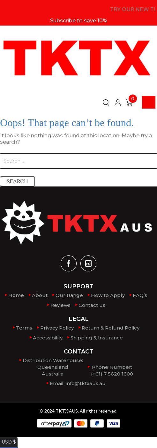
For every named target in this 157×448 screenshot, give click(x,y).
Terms (24, 327)
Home (16, 295)
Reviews (60, 305)
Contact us (91, 305)
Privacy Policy (57, 327)
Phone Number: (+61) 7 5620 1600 (112, 368)
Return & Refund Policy (110, 327)
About (40, 295)
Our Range (69, 295)
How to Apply (108, 295)
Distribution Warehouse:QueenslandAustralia (53, 365)
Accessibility (48, 337)
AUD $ (8, 444)
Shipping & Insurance (97, 337)
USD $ (7, 438)
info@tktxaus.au (86, 381)
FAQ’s (140, 295)
